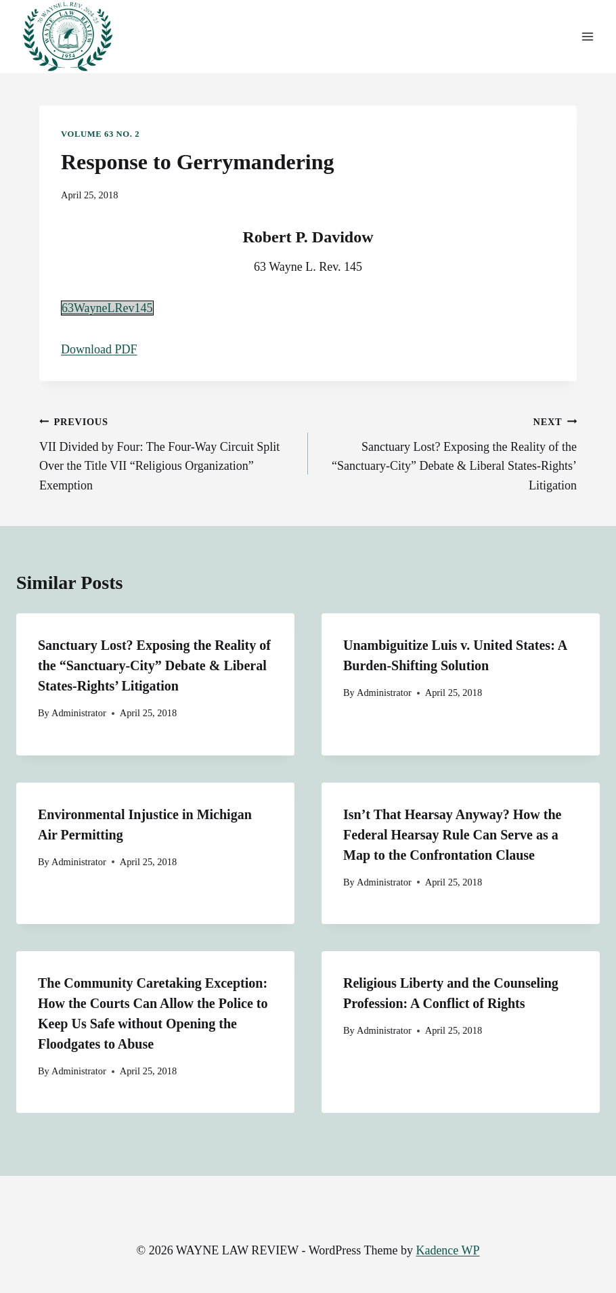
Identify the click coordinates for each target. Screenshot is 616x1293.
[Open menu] (587, 36)
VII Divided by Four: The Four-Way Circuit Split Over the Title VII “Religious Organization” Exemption (167, 452)
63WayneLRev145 (107, 308)
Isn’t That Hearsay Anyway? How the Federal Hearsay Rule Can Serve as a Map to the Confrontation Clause (452, 834)
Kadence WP (447, 1250)
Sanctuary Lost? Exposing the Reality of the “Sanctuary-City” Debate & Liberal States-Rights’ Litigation (448, 452)
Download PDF (99, 349)
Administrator (78, 712)
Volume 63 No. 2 (100, 134)
